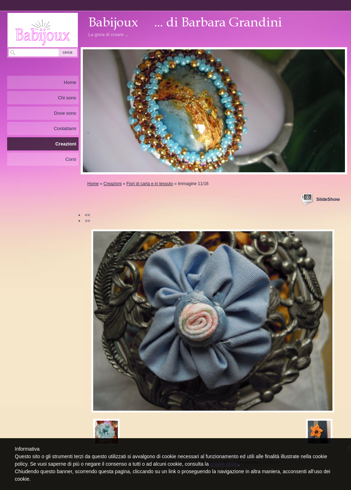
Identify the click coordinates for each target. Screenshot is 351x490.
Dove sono (65, 113)
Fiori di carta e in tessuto (149, 183)
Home (93, 183)
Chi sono (67, 97)
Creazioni (113, 183)
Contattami (65, 128)
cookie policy (224, 464)
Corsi (70, 159)
